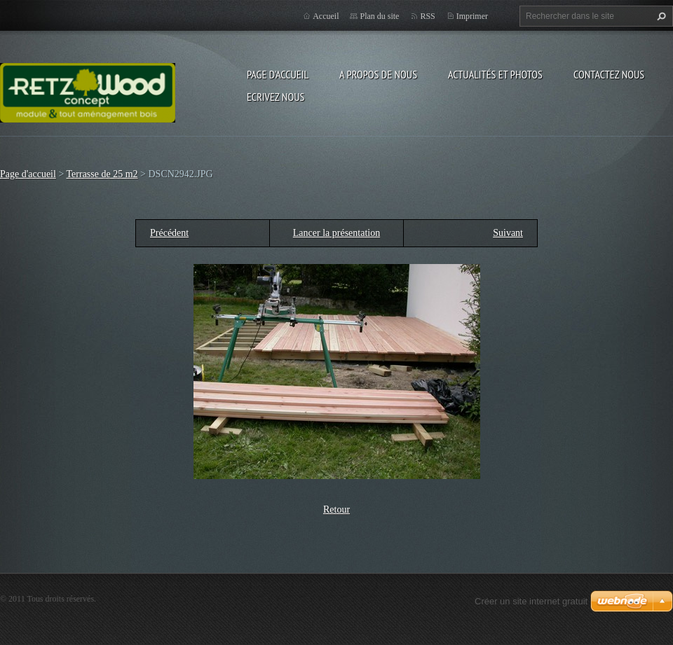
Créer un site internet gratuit (531, 601)
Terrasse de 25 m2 (102, 174)
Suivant (508, 233)
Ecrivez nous (275, 97)
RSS (427, 16)
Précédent (169, 233)
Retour (336, 509)
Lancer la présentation (336, 233)
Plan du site (379, 16)
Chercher (659, 16)
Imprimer (472, 16)
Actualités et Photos (495, 74)
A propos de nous (378, 74)
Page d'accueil (277, 74)
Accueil (326, 16)
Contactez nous (608, 74)
